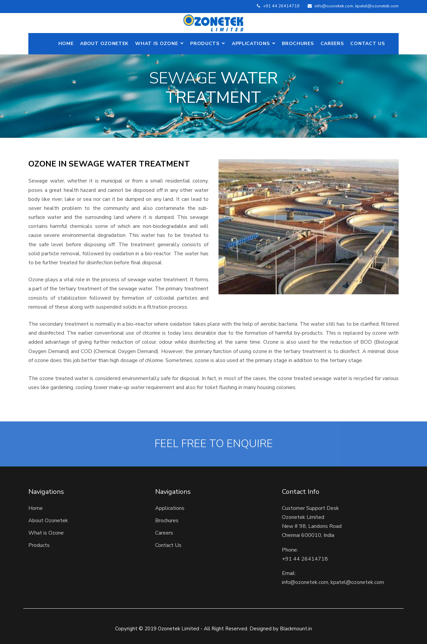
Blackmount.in (296, 628)
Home (66, 43)
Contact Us (367, 43)
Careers (332, 43)
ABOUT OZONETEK (104, 43)
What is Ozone (156, 43)
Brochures (298, 43)
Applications (251, 43)
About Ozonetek (48, 520)
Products (205, 43)
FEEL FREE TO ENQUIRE (213, 443)
